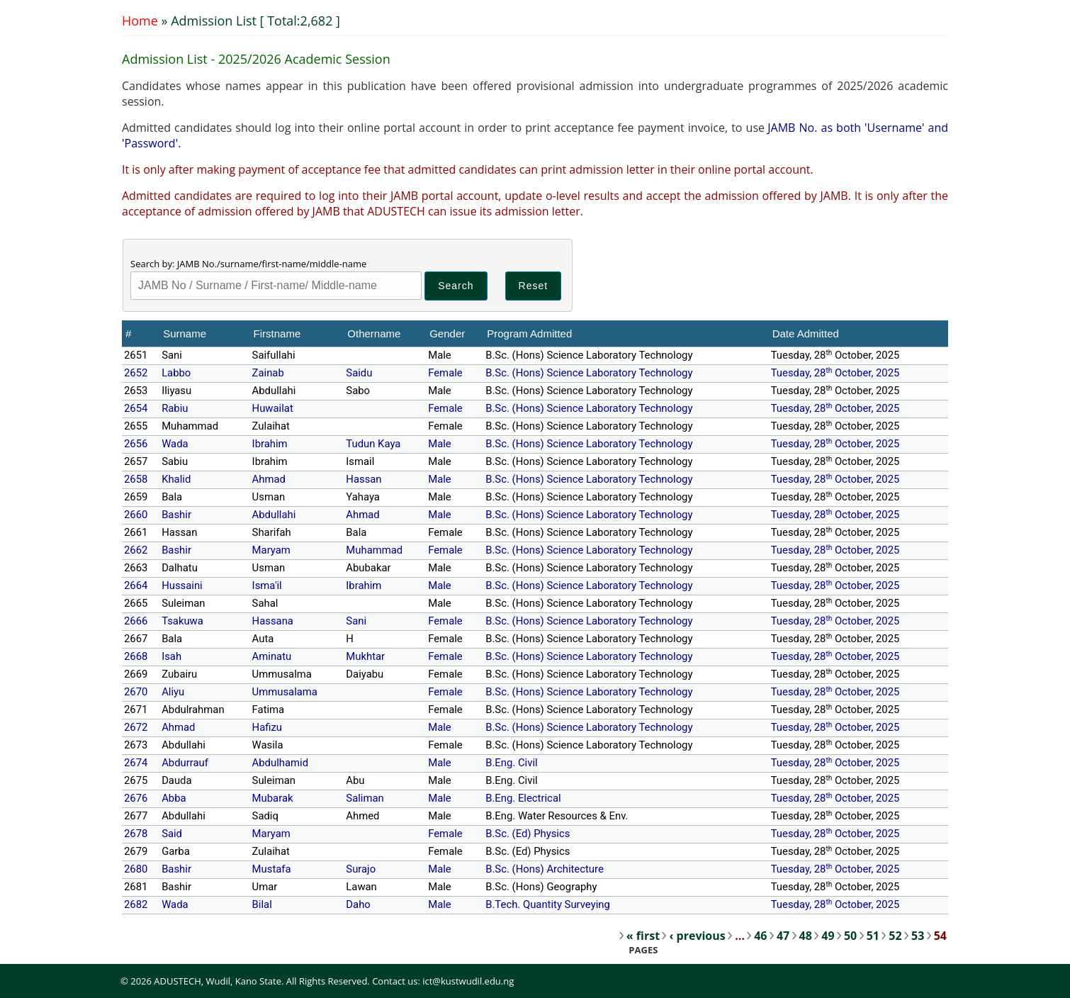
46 (760, 935)
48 (805, 935)
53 (917, 935)
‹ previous (697, 935)
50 (850, 935)
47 (783, 935)
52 (895, 935)
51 (873, 935)
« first (643, 935)
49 (827, 935)
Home (140, 20)
